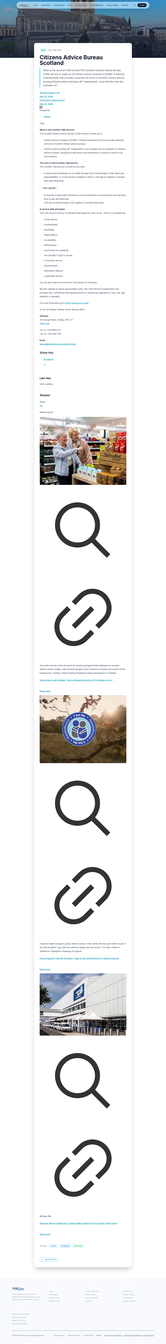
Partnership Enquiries (21, 1324)
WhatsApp (78, 1246)
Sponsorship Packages (21, 1314)
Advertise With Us (18, 1320)
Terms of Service (73, 1335)
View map (44, 323)
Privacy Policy (59, 1335)
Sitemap (99, 1335)
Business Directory (19, 1317)
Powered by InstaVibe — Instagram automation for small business (129, 1335)
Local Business (129, 1298)
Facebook (65, 1246)
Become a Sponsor (130, 1301)
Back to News (49, 1259)
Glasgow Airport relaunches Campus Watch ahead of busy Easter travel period (78, 1223)
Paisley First (128, 1291)
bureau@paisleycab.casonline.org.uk (58, 344)
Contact (142, 5)
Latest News (45, 5)
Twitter (53, 1246)
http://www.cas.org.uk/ (77, 303)
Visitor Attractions (96, 5)
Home (36, 5)
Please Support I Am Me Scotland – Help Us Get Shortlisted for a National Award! (79, 958)
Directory (124, 5)
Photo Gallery (92, 1295)
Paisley (47, 117)
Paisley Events (59, 5)
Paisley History (81, 5)
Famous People (112, 5)
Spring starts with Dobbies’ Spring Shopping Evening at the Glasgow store (76, 680)
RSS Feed (88, 1335)
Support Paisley (129, 1295)
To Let (70, 5)
